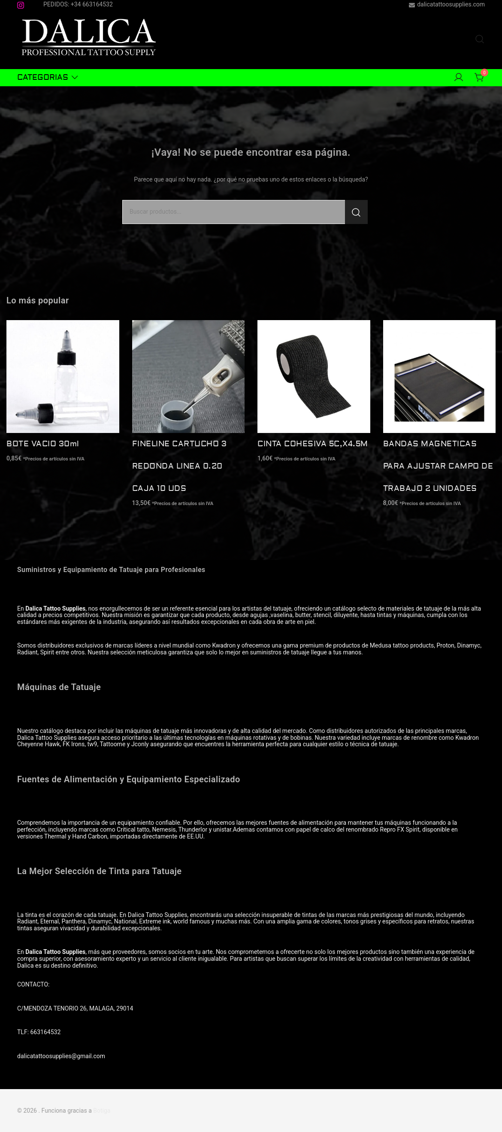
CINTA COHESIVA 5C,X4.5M (312, 444)
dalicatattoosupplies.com (447, 4)
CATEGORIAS (42, 77)
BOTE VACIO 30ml (42, 444)
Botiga (101, 1110)
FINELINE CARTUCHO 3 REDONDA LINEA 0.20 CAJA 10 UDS (179, 466)
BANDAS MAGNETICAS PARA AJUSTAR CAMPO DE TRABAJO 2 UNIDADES (438, 466)
